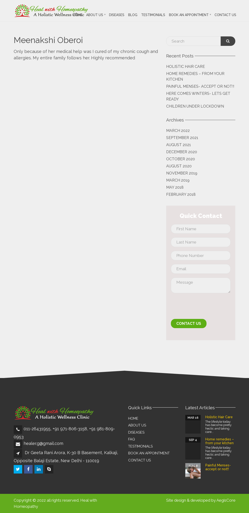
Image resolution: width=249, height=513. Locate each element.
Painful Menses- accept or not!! (200, 86)
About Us (94, 15)
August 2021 (178, 145)
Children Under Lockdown (195, 106)
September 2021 (182, 137)
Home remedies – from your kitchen (195, 76)
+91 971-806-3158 (70, 428)
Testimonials (153, 15)
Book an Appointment (189, 15)
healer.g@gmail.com (43, 443)
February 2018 (181, 194)
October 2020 (180, 159)
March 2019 (178, 180)
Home (77, 15)
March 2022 (178, 130)
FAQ (131, 439)
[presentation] (207, 307)
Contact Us (225, 15)
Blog (132, 15)
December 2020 (181, 152)
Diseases (116, 15)
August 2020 (179, 166)
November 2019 (181, 173)
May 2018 (175, 187)
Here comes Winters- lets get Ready (198, 96)
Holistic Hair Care (185, 66)
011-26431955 (37, 428)
